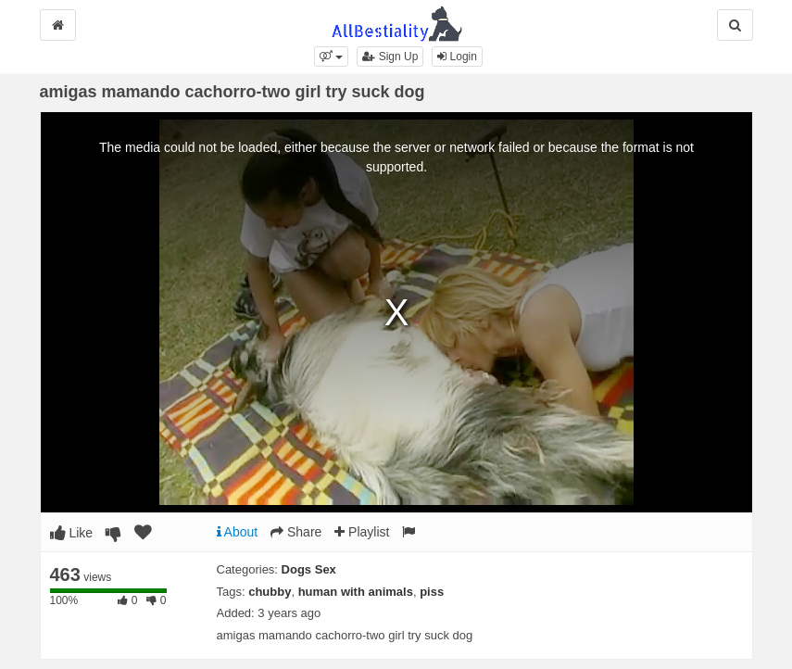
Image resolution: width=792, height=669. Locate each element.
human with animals (355, 592)
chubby (269, 592)
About (237, 531)
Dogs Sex (309, 569)
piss (432, 592)
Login (457, 56)
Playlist (361, 531)
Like (72, 532)
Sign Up (390, 56)
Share (295, 531)
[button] (331, 56)
